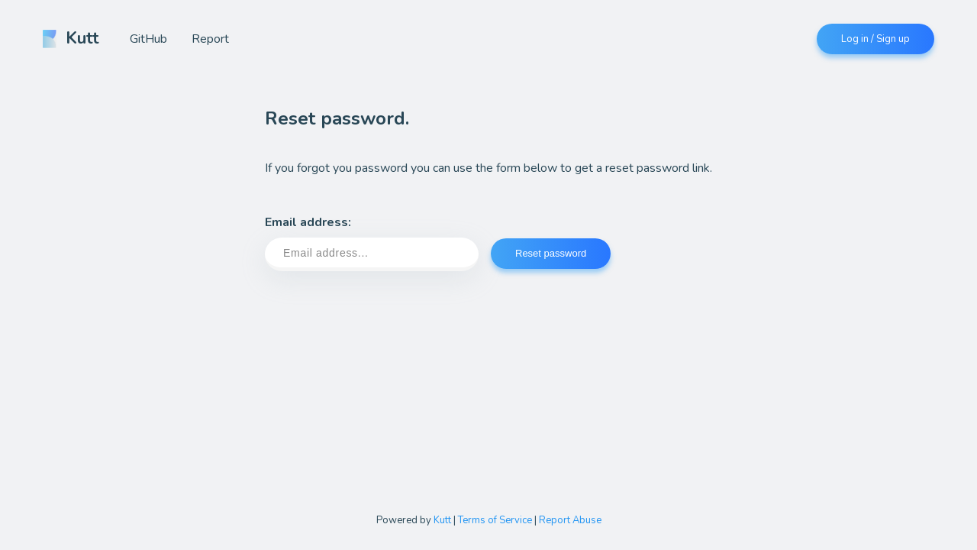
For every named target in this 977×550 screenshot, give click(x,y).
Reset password (550, 253)
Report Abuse (570, 520)
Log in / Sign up (875, 39)
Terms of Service (495, 520)
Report (210, 39)
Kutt (71, 38)
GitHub (148, 39)
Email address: (372, 242)
